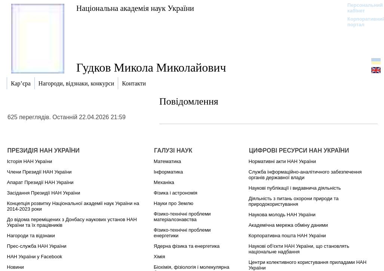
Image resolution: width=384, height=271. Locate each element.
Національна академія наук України (135, 8)
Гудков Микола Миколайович (151, 67)
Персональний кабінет (361, 7)
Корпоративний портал (361, 21)
